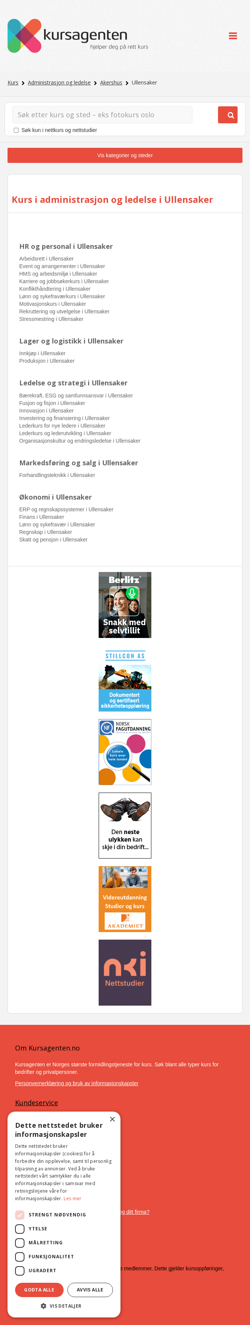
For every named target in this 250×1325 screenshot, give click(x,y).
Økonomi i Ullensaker (55, 496)
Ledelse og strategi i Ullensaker (73, 382)
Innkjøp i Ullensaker (42, 353)
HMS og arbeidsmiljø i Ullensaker (58, 274)
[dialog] (64, 1214)
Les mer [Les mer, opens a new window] (72, 1198)
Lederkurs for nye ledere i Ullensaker (62, 426)
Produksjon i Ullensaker (47, 361)
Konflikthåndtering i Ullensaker (54, 289)
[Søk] (102, 114)
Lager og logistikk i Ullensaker (71, 340)
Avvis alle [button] (90, 1290)
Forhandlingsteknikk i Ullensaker (57, 475)
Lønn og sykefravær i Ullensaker (57, 524)
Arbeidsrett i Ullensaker (46, 259)
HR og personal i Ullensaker (66, 246)
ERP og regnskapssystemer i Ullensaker (66, 509)
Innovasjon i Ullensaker (46, 411)
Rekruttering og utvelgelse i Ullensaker (64, 311)
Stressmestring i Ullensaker (51, 319)
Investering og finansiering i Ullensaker (64, 418)
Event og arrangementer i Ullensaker (62, 266)
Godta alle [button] (39, 1290)
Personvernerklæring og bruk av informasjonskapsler (77, 1083)
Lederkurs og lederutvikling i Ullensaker (65, 433)
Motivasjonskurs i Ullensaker (52, 304)
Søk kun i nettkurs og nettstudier (59, 130)
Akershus (111, 82)
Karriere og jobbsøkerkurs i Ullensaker (64, 281)
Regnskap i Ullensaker (45, 532)
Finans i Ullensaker (41, 517)
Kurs (13, 82)
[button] (64, 1306)
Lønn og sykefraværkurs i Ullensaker (62, 296)
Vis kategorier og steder (125, 155)
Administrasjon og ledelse (59, 82)
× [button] (112, 1120)
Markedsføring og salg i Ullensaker (78, 462)
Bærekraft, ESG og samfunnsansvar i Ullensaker (76, 396)
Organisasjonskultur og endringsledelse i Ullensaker (79, 441)
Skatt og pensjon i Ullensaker (53, 540)
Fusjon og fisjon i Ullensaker (52, 403)
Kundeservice (36, 1102)
